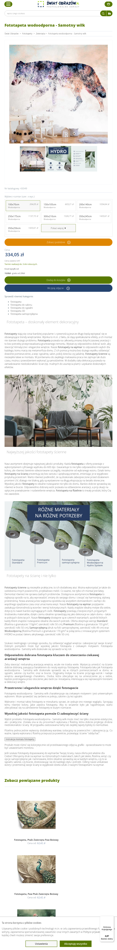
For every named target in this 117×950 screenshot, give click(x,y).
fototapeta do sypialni (22, 307)
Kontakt (21, 888)
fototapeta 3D (18, 310)
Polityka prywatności (56, 877)
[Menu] (112, 918)
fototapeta (16, 301)
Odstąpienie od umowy (58, 884)
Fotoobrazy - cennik (90, 877)
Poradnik (85, 873)
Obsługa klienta (25, 867)
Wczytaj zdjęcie (55, 288)
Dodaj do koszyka (58, 280)
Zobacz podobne (56, 242)
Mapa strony (87, 884)
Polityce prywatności (94, 932)
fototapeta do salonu (21, 304)
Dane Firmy (22, 873)
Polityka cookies (54, 880)
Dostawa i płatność (26, 880)
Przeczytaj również (90, 867)
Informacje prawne (57, 867)
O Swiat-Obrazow (25, 877)
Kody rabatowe (24, 884)
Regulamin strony (55, 873)
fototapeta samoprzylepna (24, 313)
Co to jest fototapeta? (91, 880)
